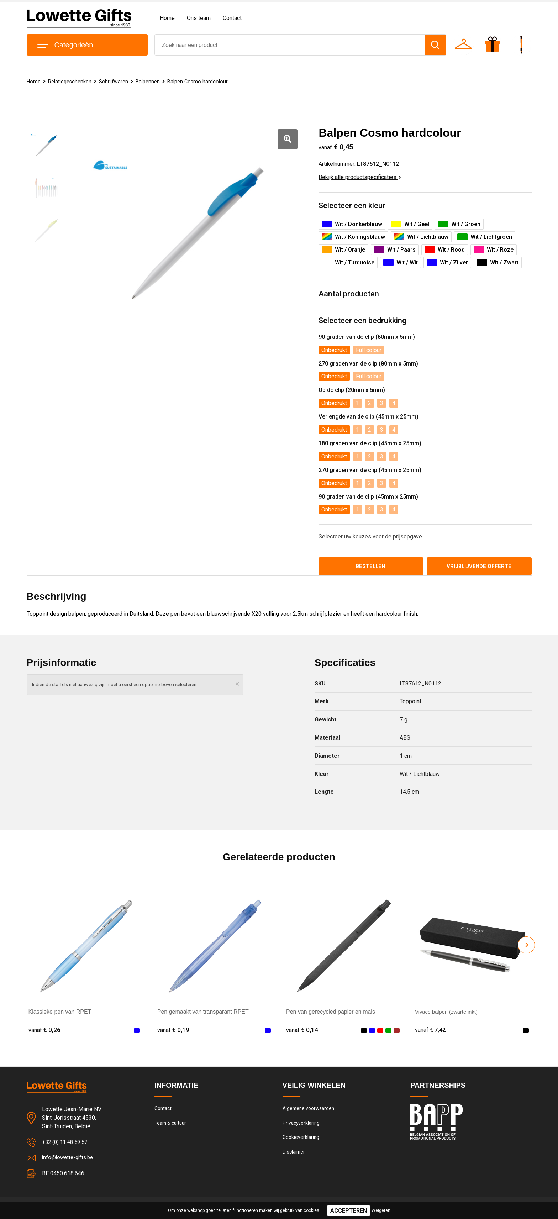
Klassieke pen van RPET (59, 1013)
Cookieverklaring (302, 1140)
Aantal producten (349, 293)
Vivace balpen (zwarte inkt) (449, 1013)
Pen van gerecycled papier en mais (330, 1013)
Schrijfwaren (115, 81)
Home (167, 18)
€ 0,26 (44, 1031)
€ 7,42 (431, 1031)
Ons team (199, 18)
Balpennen (149, 81)
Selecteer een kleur (352, 205)
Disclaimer (295, 1156)
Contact (232, 18)
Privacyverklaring (302, 1125)
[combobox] (290, 45)
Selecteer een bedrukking (362, 320)
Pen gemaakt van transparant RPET (203, 1013)
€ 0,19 (173, 1031)
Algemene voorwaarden (310, 1110)
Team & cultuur (172, 1125)
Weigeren (381, 1210)
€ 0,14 (302, 1031)
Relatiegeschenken (71, 81)
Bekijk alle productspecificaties (360, 177)
